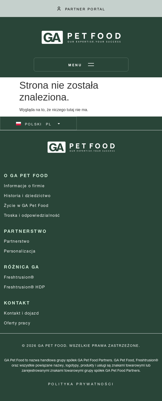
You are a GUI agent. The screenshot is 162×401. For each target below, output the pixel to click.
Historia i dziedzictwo (27, 195)
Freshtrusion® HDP (24, 286)
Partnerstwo (17, 240)
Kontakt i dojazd (21, 312)
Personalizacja (20, 250)
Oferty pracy (17, 322)
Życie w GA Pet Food (26, 205)
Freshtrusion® (19, 276)
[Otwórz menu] (81, 64)
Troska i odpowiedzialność (32, 214)
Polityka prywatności (81, 383)
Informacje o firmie (24, 185)
